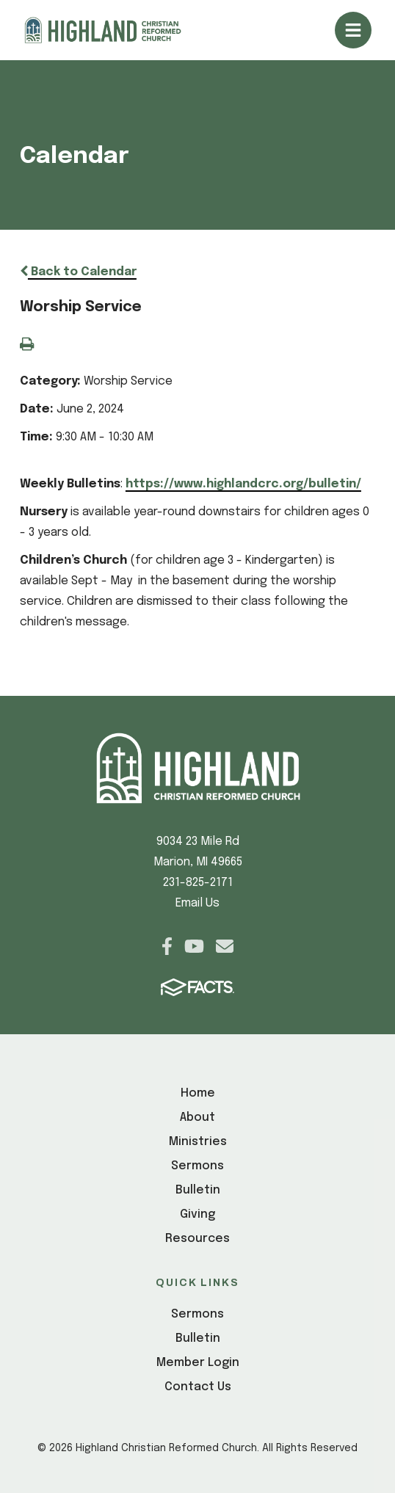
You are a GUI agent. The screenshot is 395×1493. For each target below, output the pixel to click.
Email (224, 946)
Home (198, 1093)
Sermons (197, 1166)
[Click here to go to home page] (115, 30)
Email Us (197, 903)
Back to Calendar (78, 272)
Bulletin (197, 1190)
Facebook (167, 946)
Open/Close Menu (353, 30)
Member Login (197, 1362)
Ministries (198, 1142)
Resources (197, 1238)
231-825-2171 (198, 882)
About (197, 1117)
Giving (197, 1214)
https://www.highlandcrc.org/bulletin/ (243, 484)
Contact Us (197, 1387)
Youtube (194, 946)
